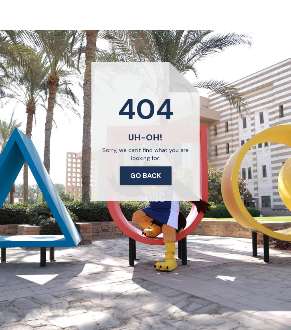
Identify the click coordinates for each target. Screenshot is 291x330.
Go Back (145, 175)
